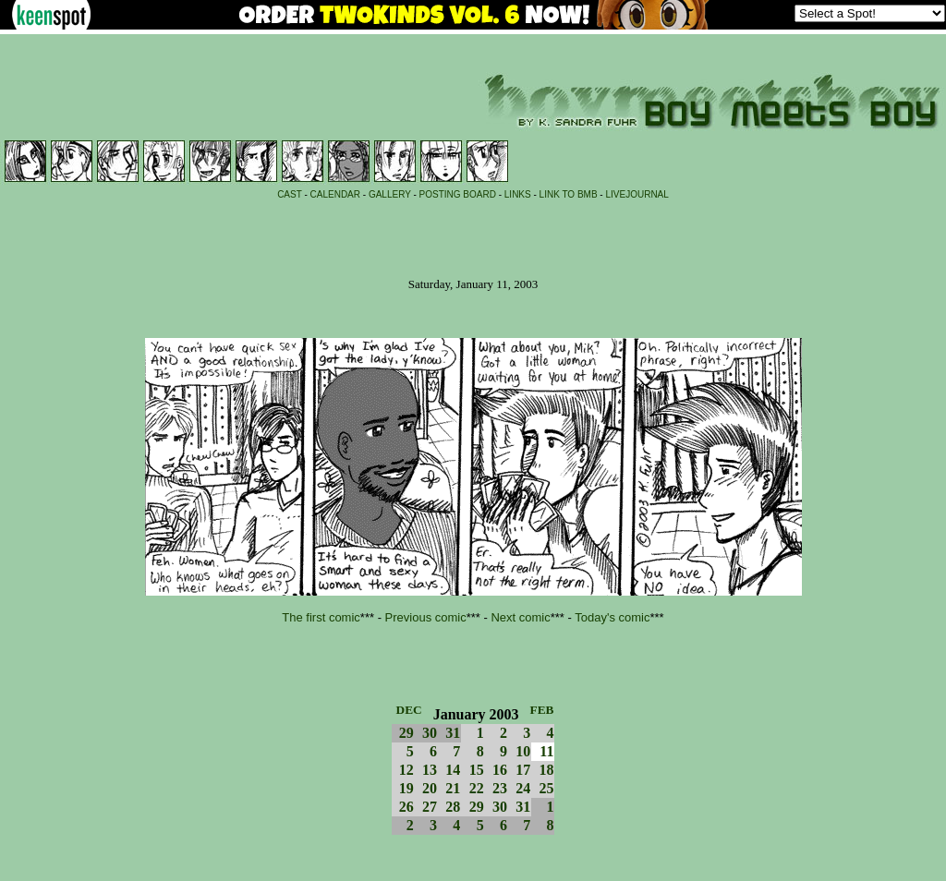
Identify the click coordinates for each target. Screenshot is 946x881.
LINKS (517, 194)
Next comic (520, 617)
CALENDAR (335, 194)
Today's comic (612, 617)
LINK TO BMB (569, 194)
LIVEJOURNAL (636, 194)
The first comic (321, 617)
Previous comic (426, 617)
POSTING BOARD (457, 194)
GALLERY (390, 194)
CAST (289, 194)
